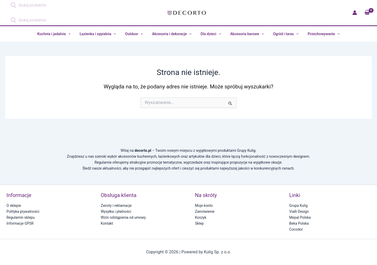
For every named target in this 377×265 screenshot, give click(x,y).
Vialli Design (299, 211)
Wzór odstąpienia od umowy (123, 217)
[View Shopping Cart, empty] (367, 12)
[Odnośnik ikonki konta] (354, 12)
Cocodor (296, 229)
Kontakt (107, 223)
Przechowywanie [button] (317, 34)
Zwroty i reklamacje (116, 205)
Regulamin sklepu (20, 217)
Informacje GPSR (20, 223)
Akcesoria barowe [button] (244, 34)
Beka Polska (299, 223)
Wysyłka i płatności (116, 211)
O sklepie (13, 205)
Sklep (199, 223)
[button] (74, 34)
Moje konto (204, 205)
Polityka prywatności (23, 211)
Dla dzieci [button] (210, 34)
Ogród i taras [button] (281, 34)
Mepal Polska (300, 217)
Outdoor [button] (137, 34)
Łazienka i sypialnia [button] (102, 34)
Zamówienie (205, 211)
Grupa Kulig (298, 205)
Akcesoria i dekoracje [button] (173, 34)
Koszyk (201, 217)
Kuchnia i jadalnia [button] (60, 34)
